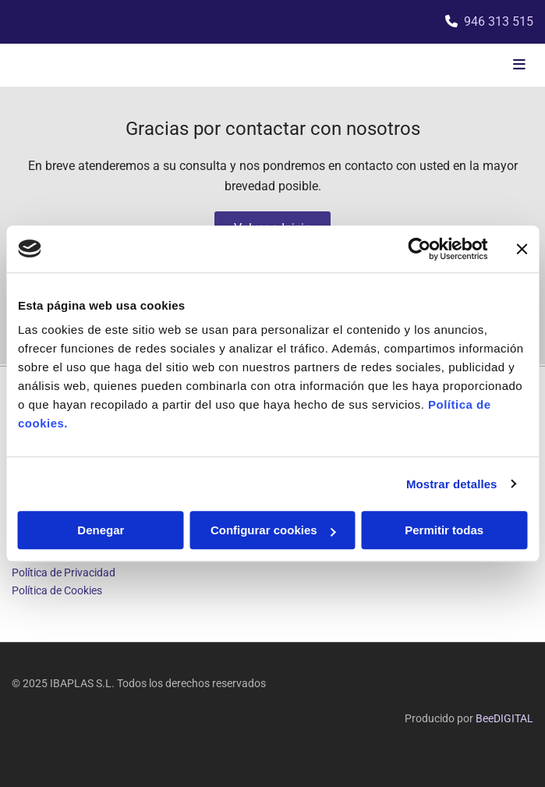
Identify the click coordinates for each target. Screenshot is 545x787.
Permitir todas (444, 530)
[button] (446, 65)
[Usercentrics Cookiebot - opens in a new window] (419, 249)
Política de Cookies (57, 590)
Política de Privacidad (63, 572)
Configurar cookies (273, 530)
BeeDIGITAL (504, 718)
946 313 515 (498, 21)
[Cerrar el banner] (521, 248)
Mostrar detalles (451, 484)
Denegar (100, 530)
